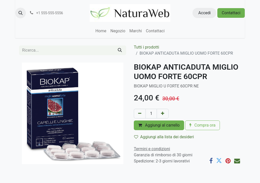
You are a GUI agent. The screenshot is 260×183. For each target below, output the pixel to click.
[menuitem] (100, 31)
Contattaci (231, 12)
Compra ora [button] (202, 125)
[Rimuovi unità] (140, 113)
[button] (20, 13)
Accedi (204, 12)
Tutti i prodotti (146, 47)
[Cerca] (119, 50)
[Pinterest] (228, 161)
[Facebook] (211, 161)
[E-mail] (237, 161)
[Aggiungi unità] (163, 113)
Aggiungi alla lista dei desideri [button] (164, 136)
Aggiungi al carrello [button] (159, 125)
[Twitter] (219, 161)
